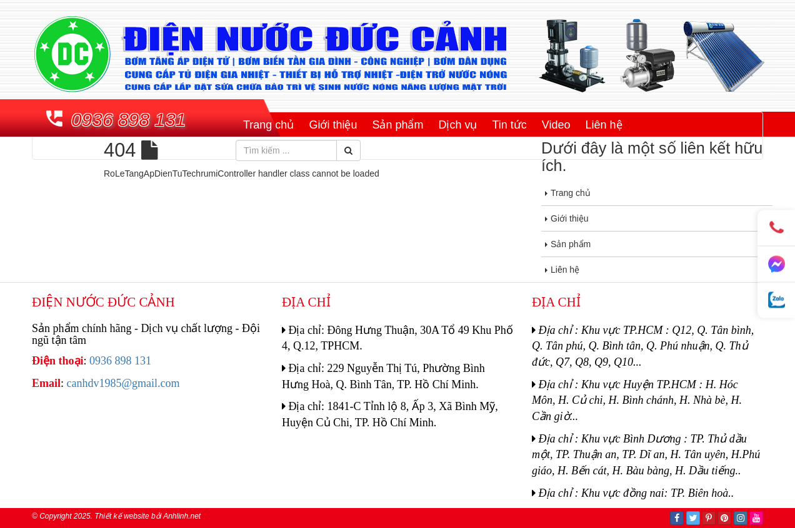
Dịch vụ (457, 125)
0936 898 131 (128, 119)
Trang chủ (268, 125)
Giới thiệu (333, 125)
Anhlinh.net (182, 516)
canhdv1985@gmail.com (123, 383)
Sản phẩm (397, 125)
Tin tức (509, 125)
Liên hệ (604, 125)
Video (556, 125)
